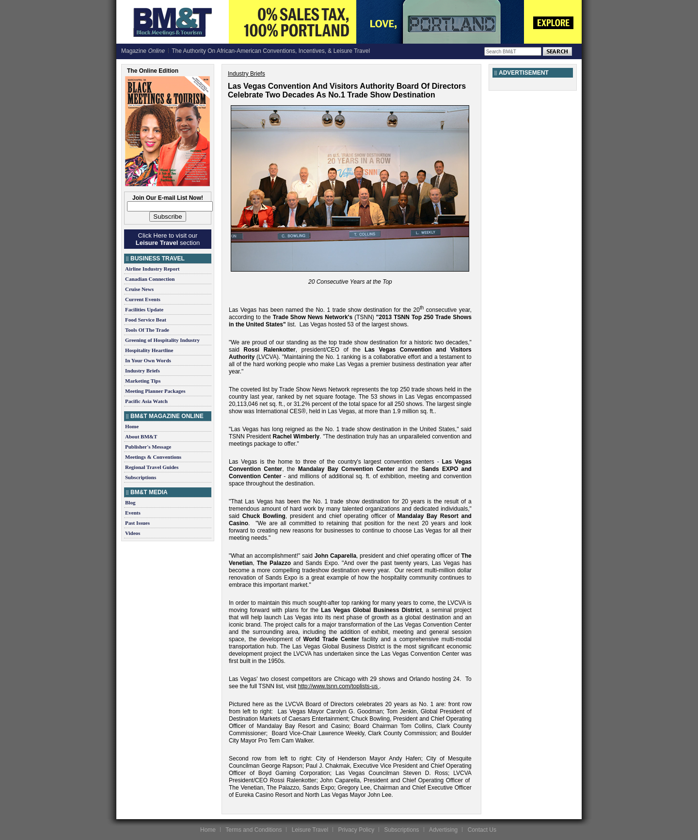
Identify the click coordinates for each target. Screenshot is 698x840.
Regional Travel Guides (151, 467)
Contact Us (482, 829)
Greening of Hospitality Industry (162, 340)
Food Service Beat (145, 320)
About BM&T (141, 436)
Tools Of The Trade (147, 330)
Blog (130, 502)
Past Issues (137, 523)
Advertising (443, 829)
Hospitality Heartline (149, 350)
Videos (132, 533)
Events (133, 513)
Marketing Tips (142, 381)
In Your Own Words (148, 360)
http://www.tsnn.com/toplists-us (338, 686)
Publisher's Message (148, 447)
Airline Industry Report (152, 269)
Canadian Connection (149, 279)
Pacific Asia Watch (146, 401)
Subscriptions (140, 477)
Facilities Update (144, 309)
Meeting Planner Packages (155, 391)
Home (132, 426)
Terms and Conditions (253, 829)
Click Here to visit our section (168, 239)
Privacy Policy (356, 829)
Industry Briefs (142, 370)
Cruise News (139, 289)
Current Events (142, 299)
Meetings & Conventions (153, 457)
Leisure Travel (310, 829)
